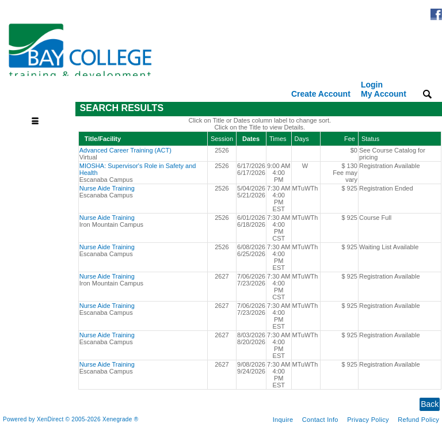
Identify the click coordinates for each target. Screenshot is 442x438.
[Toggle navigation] (39, 108)
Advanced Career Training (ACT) (125, 150)
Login (383, 89)
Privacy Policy (368, 419)
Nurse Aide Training (107, 188)
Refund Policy (418, 419)
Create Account (320, 93)
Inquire (283, 419)
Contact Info (320, 419)
